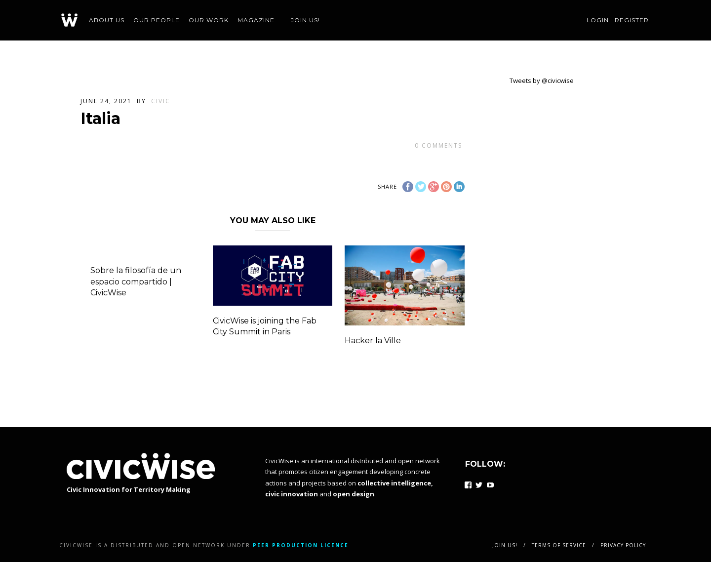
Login (598, 20)
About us (106, 20)
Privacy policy (623, 545)
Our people (156, 20)
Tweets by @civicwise (542, 80)
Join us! (305, 20)
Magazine (256, 20)
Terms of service (559, 545)
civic (160, 101)
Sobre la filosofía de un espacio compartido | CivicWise (135, 281)
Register (632, 20)
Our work (209, 20)
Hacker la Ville (373, 340)
